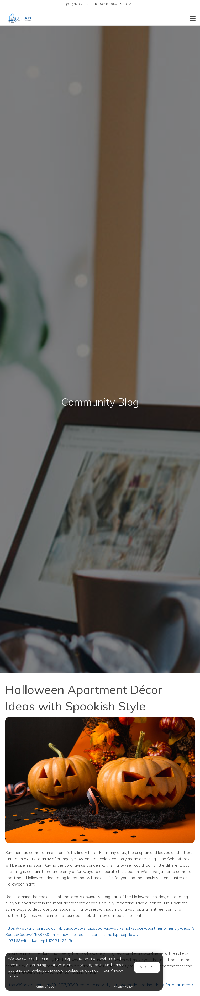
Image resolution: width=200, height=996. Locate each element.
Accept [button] (147, 967)
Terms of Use (44, 986)
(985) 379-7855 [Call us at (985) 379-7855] (77, 4)
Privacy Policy (123, 986)
